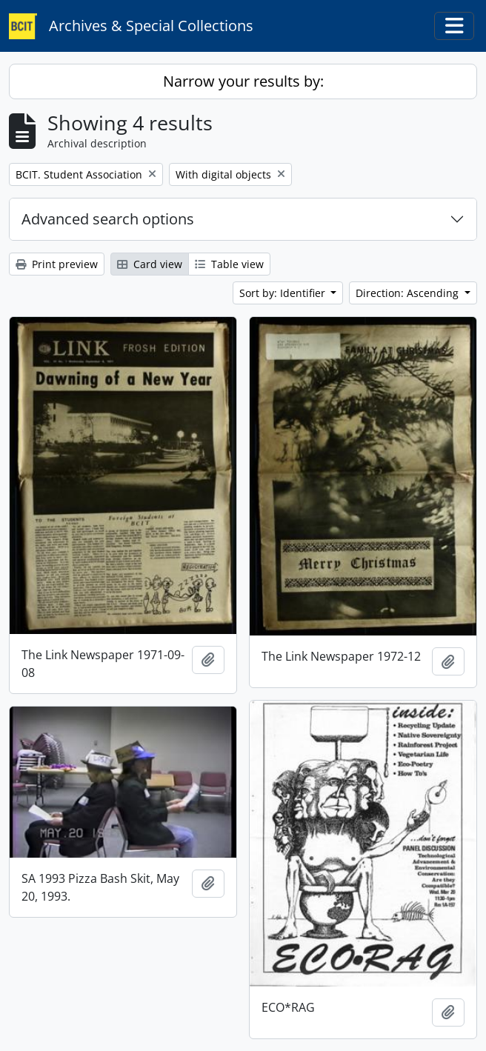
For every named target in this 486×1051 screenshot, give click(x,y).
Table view (229, 264)
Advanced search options (107, 219)
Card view (149, 264)
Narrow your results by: (243, 81)
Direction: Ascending (409, 293)
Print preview (57, 264)
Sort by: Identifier (283, 293)
